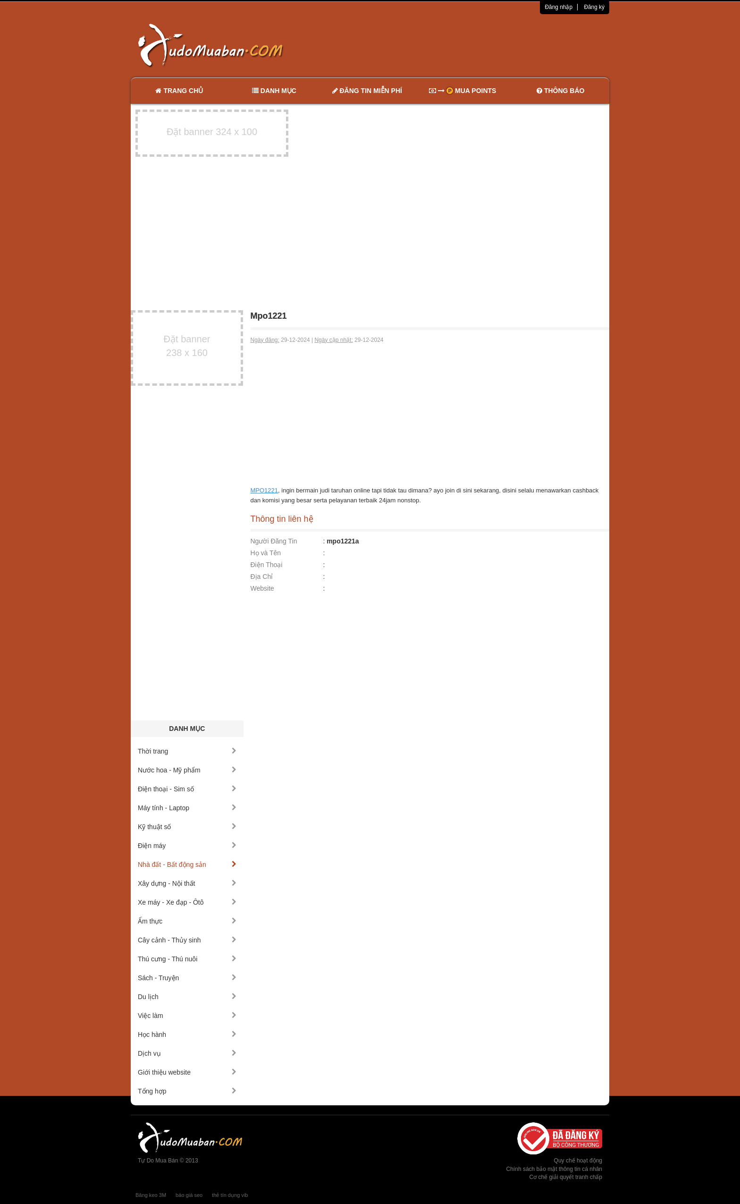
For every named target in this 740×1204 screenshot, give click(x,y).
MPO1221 (264, 490)
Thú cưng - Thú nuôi (187, 959)
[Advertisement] (469, 45)
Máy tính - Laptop (187, 808)
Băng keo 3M (150, 1195)
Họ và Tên (266, 553)
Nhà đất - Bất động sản (187, 864)
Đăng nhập (558, 7)
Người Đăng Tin (274, 541)
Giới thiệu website (187, 1072)
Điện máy (187, 845)
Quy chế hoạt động (578, 1160)
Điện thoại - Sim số (187, 789)
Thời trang (187, 751)
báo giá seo (189, 1195)
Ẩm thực (187, 921)
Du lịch (187, 997)
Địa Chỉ (262, 576)
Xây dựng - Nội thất (187, 883)
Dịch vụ (187, 1053)
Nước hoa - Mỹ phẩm (187, 770)
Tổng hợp (187, 1091)
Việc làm (187, 1015)
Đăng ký (594, 7)
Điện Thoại (267, 564)
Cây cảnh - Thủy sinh (187, 940)
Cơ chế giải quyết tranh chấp (566, 1177)
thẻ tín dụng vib (230, 1195)
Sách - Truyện (187, 978)
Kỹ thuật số (187, 827)
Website (262, 588)
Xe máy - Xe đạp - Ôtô (187, 902)
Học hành (187, 1034)
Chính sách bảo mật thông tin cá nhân (554, 1169)
